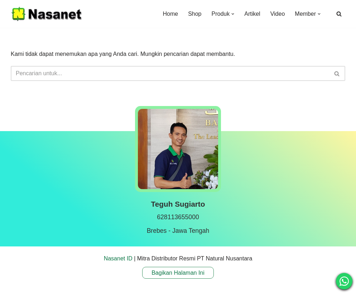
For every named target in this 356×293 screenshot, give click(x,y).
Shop (194, 14)
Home (170, 14)
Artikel (252, 14)
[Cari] (339, 13)
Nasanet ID (118, 258)
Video (277, 14)
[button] (232, 14)
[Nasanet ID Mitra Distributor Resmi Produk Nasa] (46, 13)
